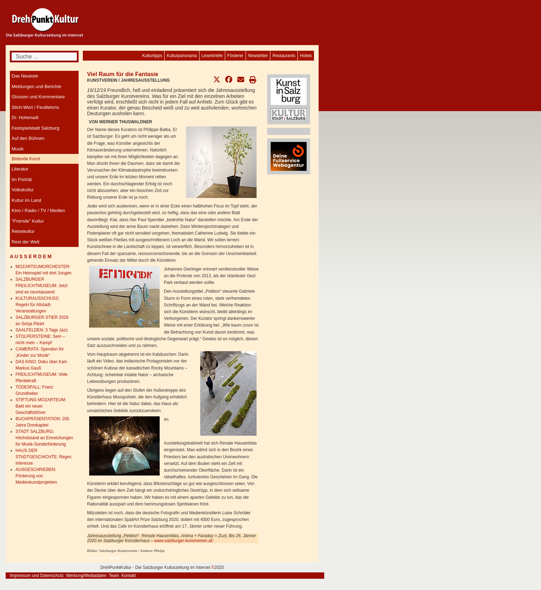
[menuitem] (306, 56)
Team (114, 575)
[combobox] (44, 56)
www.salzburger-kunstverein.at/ (183, 540)
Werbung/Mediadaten (86, 575)
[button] (216, 79)
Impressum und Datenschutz (37, 575)
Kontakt (128, 575)
